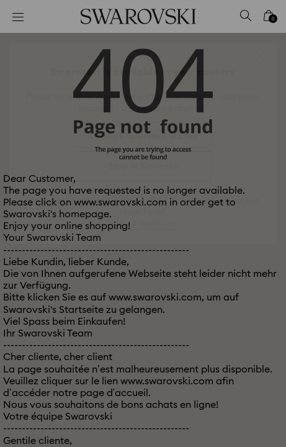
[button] (259, 56)
